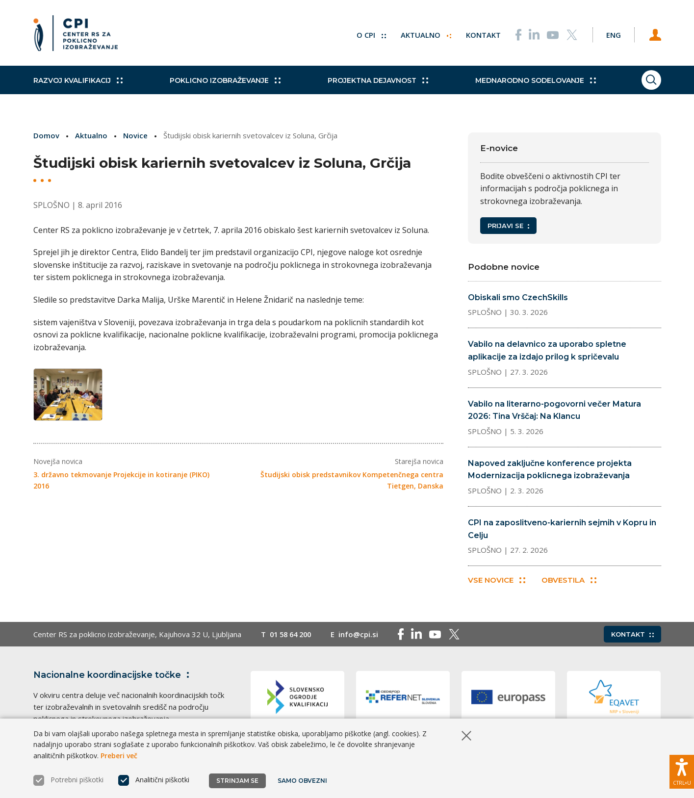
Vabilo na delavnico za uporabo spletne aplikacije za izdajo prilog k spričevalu (547, 350)
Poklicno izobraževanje (222, 83)
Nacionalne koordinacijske (113, 675)
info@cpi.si (363, 635)
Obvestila (569, 580)
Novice (135, 135)
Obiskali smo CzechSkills (518, 297)
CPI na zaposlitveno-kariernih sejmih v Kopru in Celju (562, 529)
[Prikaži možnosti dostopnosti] (681, 771)
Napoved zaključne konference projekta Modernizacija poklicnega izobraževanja (550, 470)
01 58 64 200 (292, 635)
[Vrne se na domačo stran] (75, 34)
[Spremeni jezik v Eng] (612, 34)
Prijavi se (508, 226)
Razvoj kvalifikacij (78, 83)
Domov (46, 135)
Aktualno (423, 34)
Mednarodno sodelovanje (526, 83)
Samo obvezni (303, 780)
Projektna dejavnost (372, 83)
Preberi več (119, 755)
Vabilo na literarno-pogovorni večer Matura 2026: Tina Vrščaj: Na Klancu (554, 410)
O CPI (368, 34)
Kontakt (480, 34)
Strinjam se (237, 780)
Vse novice (496, 580)
